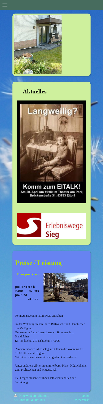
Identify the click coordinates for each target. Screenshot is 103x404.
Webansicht (82, 399)
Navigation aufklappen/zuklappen (51, 5)
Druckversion (25, 395)
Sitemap (43, 395)
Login (85, 395)
